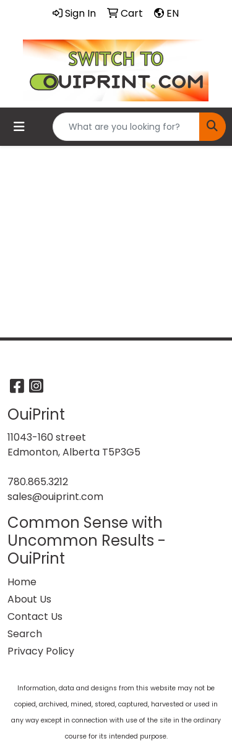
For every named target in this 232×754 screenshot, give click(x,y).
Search (24, 634)
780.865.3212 (37, 482)
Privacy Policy (40, 651)
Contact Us (34, 616)
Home (22, 582)
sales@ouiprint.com (55, 496)
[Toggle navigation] (19, 126)
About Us (29, 599)
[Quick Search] (126, 126)
